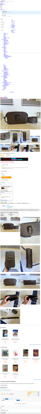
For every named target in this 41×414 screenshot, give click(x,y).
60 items (11, 393)
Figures (5, 54)
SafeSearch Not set (3, 4)
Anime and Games (6, 42)
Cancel (1, 190)
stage (4, 35)
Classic (5, 41)
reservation (2, 24)
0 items (38, 395)
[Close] (0, 184)
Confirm (4, 412)
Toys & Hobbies (4, 47)
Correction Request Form (4, 385)
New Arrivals (13, 25)
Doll (4, 49)
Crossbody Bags (9, 207)
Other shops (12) (5, 164)
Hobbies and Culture (6, 37)
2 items (38, 393)
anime (12, 30)
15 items (38, 391)
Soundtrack (5, 43)
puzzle (5, 50)
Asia (4, 46)
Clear (21, 400)
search (1, 3)
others (4, 34)
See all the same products (37, 379)
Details (13, 161)
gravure (5, 38)
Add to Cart (6, 177)
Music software (4, 39)
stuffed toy (5, 48)
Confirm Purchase (5, 190)
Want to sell (2, 27)
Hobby (5, 53)
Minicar (5, 51)
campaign (2, 21)
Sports (5, 36)
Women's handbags (10, 206)
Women (2, 30)
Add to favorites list (5, 179)
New (8, 158)
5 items (38, 392)
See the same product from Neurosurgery (35, 344)
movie (12, 31)
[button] (20, 8)
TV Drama (13, 32)
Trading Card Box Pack (7, 55)
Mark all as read (2, 9)
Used (11, 159)
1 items (38, 394)
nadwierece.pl (3, 0)
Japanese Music (6, 40)
